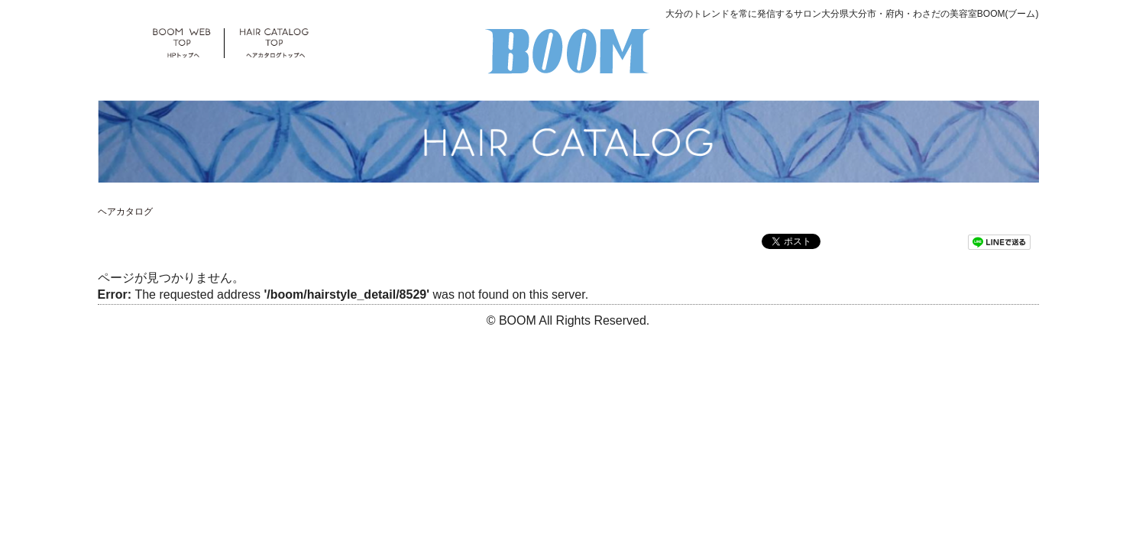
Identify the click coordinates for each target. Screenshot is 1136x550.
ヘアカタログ (125, 211)
